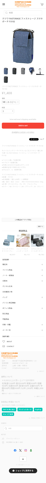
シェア (42, 139)
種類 (3, 98)
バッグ (4, 297)
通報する (40, 226)
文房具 (4, 281)
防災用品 (5, 314)
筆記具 (4, 264)
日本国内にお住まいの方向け (23, 132)
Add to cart (23, 126)
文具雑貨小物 (7, 292)
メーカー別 (6, 330)
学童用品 (5, 319)
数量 (3, 107)
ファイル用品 (7, 270)
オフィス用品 (7, 308)
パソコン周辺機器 (8, 303)
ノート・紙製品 (8, 275)
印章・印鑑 (6, 325)
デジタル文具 (7, 286)
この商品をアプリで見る (23, 220)
